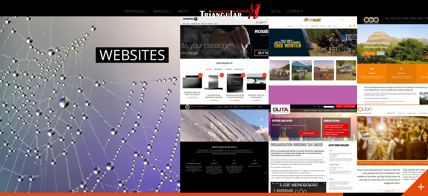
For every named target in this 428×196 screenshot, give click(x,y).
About (183, 11)
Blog (275, 11)
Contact (295, 11)
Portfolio (136, 11)
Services (162, 11)
